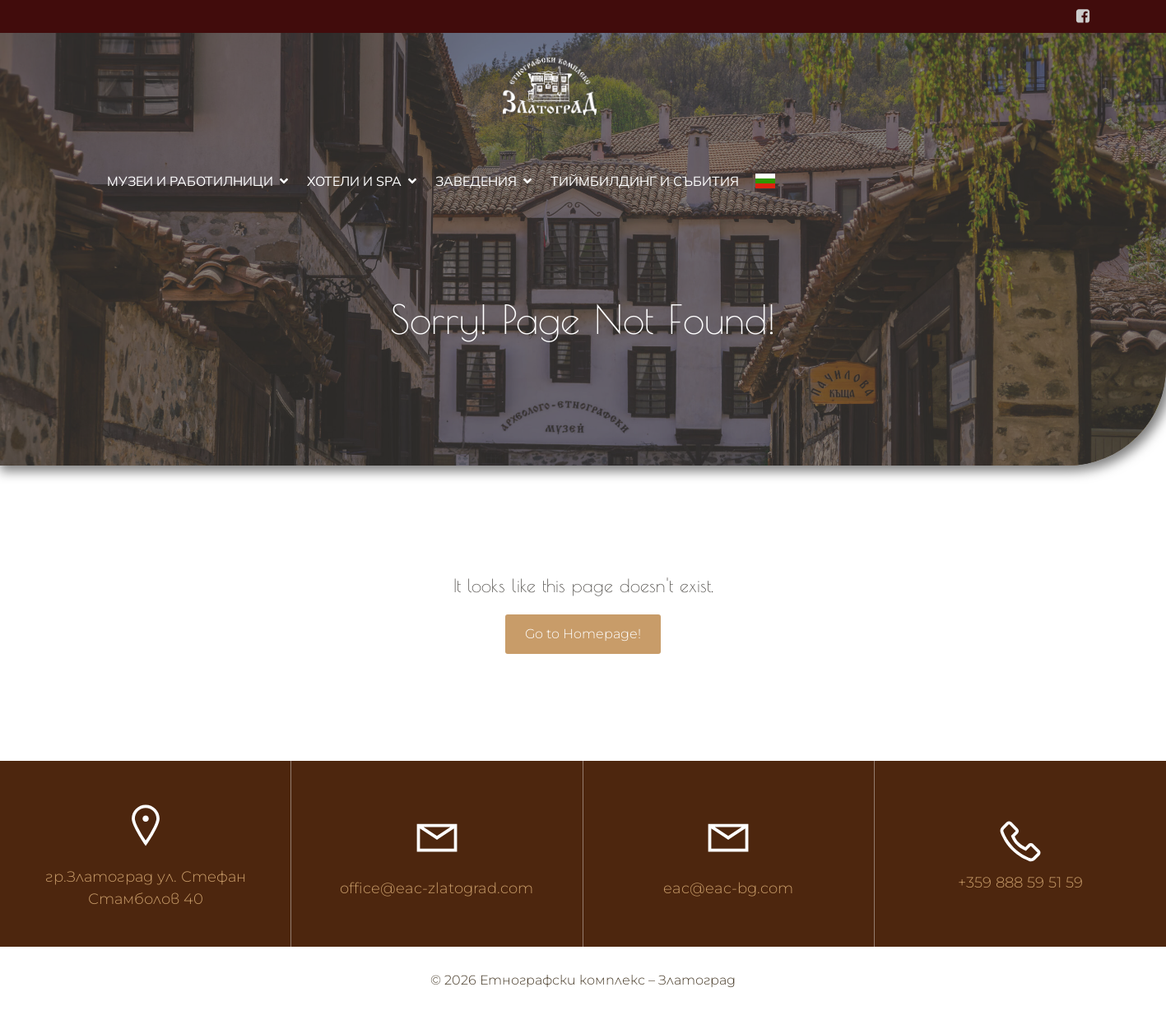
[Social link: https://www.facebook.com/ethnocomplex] (1083, 16)
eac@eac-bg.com (728, 888)
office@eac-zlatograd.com (436, 888)
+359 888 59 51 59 (1020, 883)
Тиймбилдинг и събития (644, 181)
